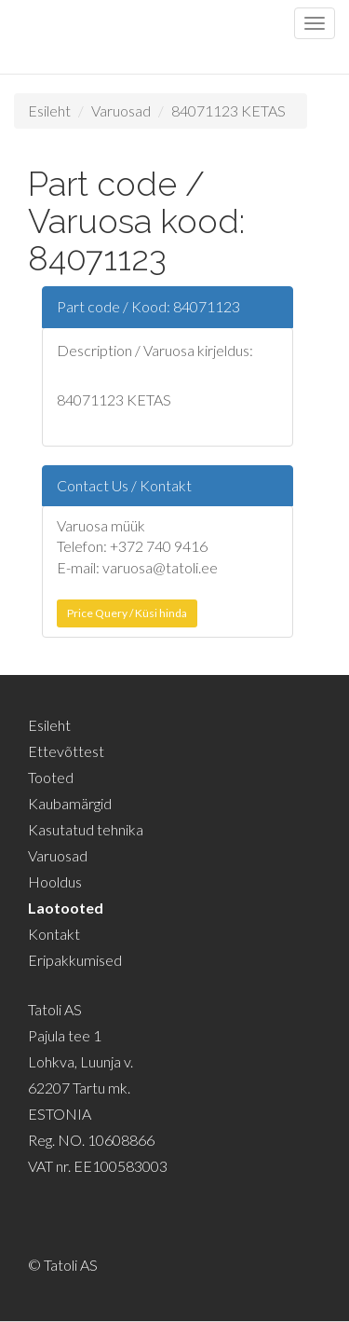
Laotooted (65, 907)
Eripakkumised (75, 960)
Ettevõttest (66, 751)
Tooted (51, 777)
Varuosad (121, 110)
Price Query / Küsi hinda (127, 613)
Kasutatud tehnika (85, 829)
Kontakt (54, 934)
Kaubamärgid (70, 803)
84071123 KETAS (228, 110)
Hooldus (55, 881)
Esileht (49, 110)
